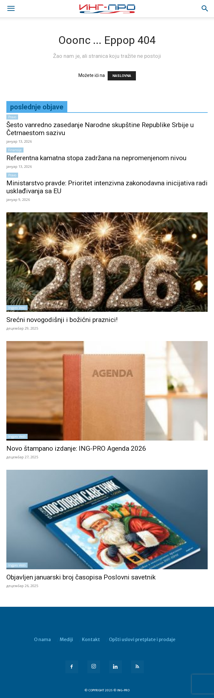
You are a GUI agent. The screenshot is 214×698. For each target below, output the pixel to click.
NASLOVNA (121, 76)
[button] (205, 8)
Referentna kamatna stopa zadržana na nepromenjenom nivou (96, 158)
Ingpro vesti (17, 307)
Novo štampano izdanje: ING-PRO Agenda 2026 (76, 448)
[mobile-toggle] (11, 8)
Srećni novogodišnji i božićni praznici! (61, 320)
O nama (42, 639)
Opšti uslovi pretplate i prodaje (142, 639)
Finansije (15, 150)
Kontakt (91, 639)
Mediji (66, 639)
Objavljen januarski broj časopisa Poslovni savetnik (81, 577)
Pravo (12, 117)
